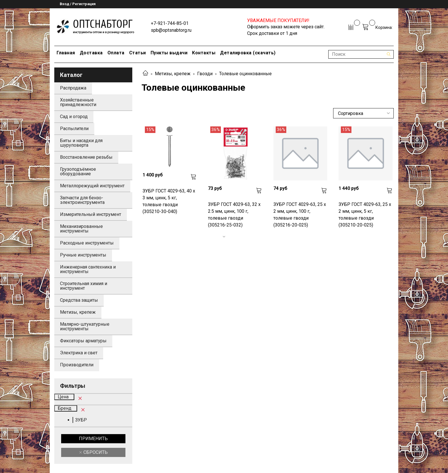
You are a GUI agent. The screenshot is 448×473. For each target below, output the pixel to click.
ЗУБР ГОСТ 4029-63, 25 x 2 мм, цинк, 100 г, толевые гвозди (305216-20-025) (299, 215)
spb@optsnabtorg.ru (171, 30)
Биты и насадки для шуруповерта (81, 143)
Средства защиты (79, 300)
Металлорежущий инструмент (92, 185)
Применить (93, 438)
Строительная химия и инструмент (83, 286)
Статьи (137, 52)
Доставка (91, 52)
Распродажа (73, 88)
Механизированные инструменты (81, 229)
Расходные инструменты (87, 243)
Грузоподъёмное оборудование (78, 171)
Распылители (74, 128)
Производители (76, 364)
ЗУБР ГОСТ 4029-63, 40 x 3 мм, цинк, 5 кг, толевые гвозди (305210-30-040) (169, 201)
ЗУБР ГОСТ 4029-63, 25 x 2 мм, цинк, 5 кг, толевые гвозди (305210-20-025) (365, 215)
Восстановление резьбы (86, 157)
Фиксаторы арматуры (83, 340)
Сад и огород (74, 116)
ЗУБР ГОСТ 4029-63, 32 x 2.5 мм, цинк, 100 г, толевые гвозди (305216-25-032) (234, 215)
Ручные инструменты (83, 255)
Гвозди (205, 73)
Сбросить (95, 452)
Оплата (116, 52)
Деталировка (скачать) (248, 52)
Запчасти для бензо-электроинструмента (82, 200)
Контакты (203, 52)
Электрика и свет (78, 352)
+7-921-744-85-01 (170, 23)
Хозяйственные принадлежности (78, 102)
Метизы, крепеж (173, 73)
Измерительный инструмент (90, 214)
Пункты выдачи (169, 52)
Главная (66, 52)
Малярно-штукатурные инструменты (84, 326)
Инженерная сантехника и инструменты (88, 269)
